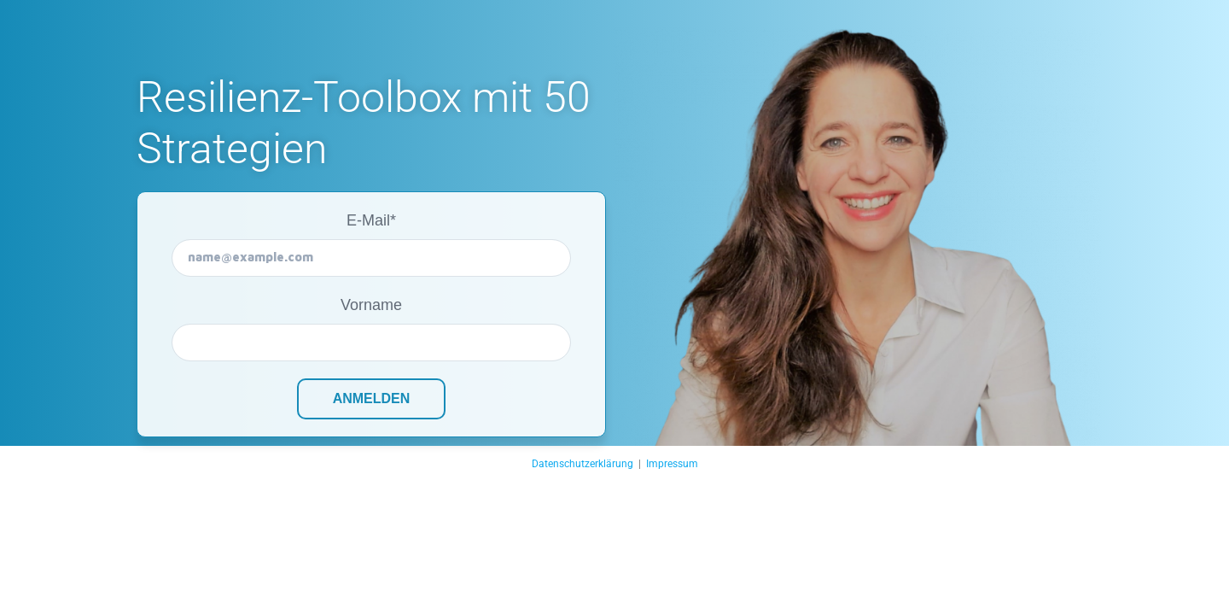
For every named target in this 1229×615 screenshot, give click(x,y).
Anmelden (372, 398)
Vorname (371, 304)
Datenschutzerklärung (582, 464)
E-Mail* (371, 220)
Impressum (672, 464)
